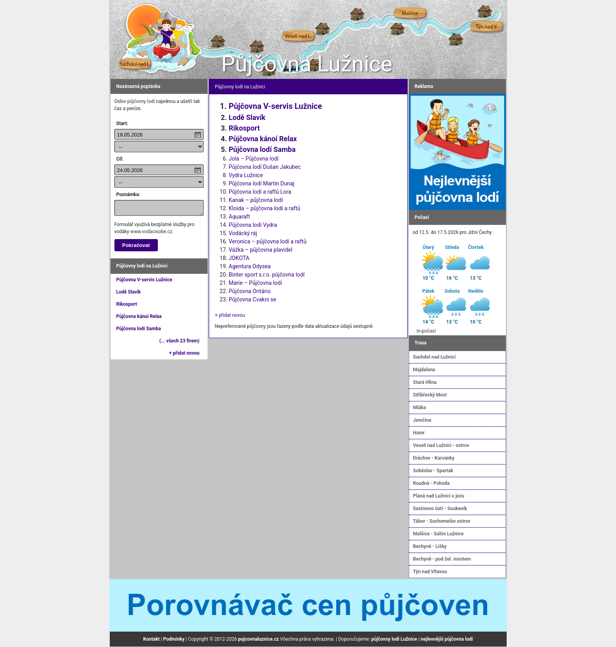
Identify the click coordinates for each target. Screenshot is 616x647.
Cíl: (120, 159)
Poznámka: (128, 194)
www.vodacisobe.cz (151, 231)
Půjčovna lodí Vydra (253, 225)
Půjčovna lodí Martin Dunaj (262, 183)
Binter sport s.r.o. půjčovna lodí (267, 274)
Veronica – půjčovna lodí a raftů (268, 241)
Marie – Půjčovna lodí (255, 283)
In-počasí (426, 331)
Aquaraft (239, 216)
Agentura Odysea (250, 266)
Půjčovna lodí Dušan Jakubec (265, 167)
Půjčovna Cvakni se (252, 299)
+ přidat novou (184, 353)
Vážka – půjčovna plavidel (260, 250)
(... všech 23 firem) (179, 341)
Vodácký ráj (243, 233)
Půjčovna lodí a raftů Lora (260, 192)
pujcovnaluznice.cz (258, 639)
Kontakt (151, 639)
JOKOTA (239, 258)
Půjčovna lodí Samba (138, 328)
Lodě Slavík (128, 292)
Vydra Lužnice (246, 175)
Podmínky (174, 639)
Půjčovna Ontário (250, 291)
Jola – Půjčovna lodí (254, 158)
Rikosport (126, 304)
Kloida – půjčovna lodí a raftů (265, 208)
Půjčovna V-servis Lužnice (144, 279)
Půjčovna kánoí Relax (139, 316)
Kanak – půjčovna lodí (256, 200)
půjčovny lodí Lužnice (394, 639)
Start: (122, 123)
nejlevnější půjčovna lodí (447, 639)
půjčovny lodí (141, 101)
